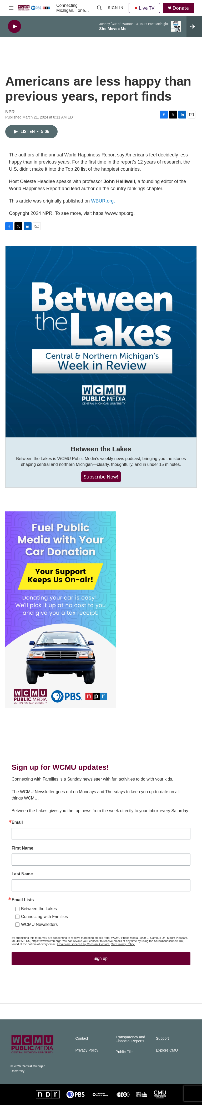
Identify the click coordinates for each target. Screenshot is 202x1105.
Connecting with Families (44, 916)
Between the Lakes (101, 449)
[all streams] (194, 26)
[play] (14, 26)
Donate (181, 8)
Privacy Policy (86, 1050)
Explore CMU (167, 1050)
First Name (22, 848)
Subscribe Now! (101, 476)
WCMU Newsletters (39, 924)
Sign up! (101, 958)
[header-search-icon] (99, 8)
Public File (124, 1052)
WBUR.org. (103, 201)
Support (162, 1038)
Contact (81, 1038)
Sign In (115, 8)
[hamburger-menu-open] (11, 8)
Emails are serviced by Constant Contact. (83, 944)
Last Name (22, 874)
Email (17, 822)
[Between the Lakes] (101, 341)
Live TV (144, 8)
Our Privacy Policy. (123, 944)
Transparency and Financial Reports (130, 1039)
